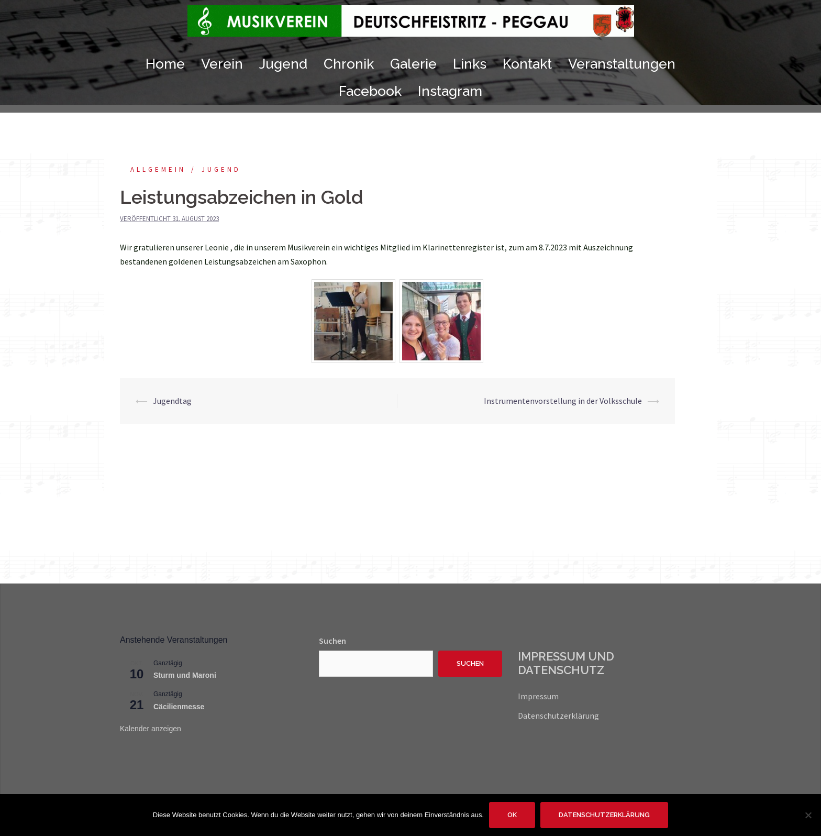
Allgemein (158, 169)
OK (512, 815)
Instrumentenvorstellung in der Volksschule (563, 400)
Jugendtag (172, 400)
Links (469, 64)
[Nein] (808, 815)
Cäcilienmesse (178, 706)
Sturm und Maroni (184, 675)
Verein (222, 64)
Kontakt (527, 64)
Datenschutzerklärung (558, 715)
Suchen (332, 640)
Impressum (538, 696)
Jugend (283, 64)
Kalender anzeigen (150, 728)
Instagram (450, 91)
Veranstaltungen (621, 64)
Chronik (349, 64)
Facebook (370, 91)
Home (165, 64)
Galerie (413, 64)
